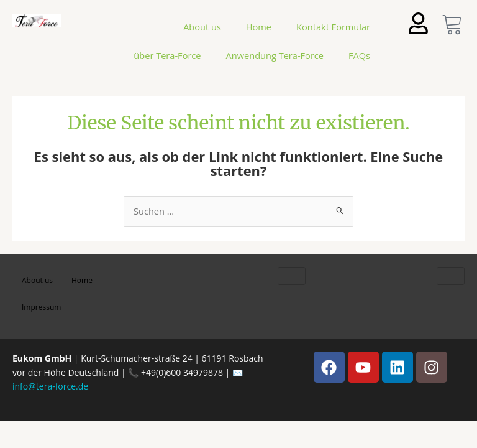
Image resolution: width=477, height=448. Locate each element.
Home (258, 27)
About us (202, 27)
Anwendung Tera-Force (275, 55)
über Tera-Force (167, 55)
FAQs (359, 55)
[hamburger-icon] (292, 276)
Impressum (41, 307)
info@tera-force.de (50, 386)
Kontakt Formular (333, 27)
